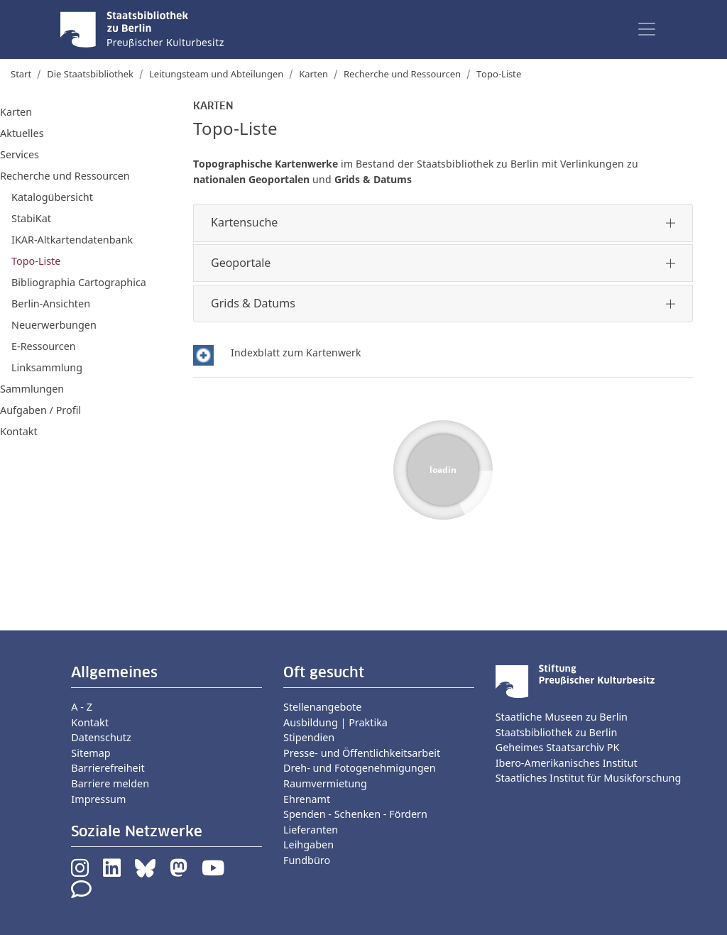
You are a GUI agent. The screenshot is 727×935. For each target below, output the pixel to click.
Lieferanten (310, 829)
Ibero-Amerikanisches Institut (567, 763)
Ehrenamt (306, 799)
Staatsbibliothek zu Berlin (557, 732)
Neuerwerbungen (54, 325)
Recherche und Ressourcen (402, 73)
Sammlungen (32, 388)
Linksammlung (46, 367)
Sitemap (90, 753)
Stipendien (308, 737)
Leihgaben (308, 844)
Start (21, 73)
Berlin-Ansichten (50, 303)
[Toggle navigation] (647, 29)
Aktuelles (22, 133)
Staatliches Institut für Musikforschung (589, 777)
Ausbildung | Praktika (335, 722)
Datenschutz (101, 737)
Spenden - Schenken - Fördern (355, 814)
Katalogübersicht (52, 197)
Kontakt (19, 431)
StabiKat (31, 218)
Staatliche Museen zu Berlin (562, 716)
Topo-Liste (35, 261)
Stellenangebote (322, 706)
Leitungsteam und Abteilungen (216, 73)
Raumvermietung (325, 783)
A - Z (81, 706)
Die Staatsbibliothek (90, 73)
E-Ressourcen (43, 346)
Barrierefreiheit (107, 768)
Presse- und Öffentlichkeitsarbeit (361, 753)
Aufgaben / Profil (40, 410)
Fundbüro (306, 860)
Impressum (98, 799)
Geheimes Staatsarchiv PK (558, 747)
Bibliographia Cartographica (78, 282)
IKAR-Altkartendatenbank (72, 239)
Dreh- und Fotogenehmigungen (359, 768)
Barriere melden (110, 783)
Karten (313, 73)
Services (19, 154)
